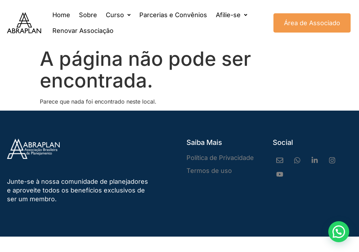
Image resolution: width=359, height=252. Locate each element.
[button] (118, 15)
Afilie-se (231, 15)
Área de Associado (312, 23)
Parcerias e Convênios (173, 15)
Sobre (88, 15)
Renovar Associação (82, 30)
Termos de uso (209, 170)
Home (61, 15)
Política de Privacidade (220, 157)
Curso (118, 15)
